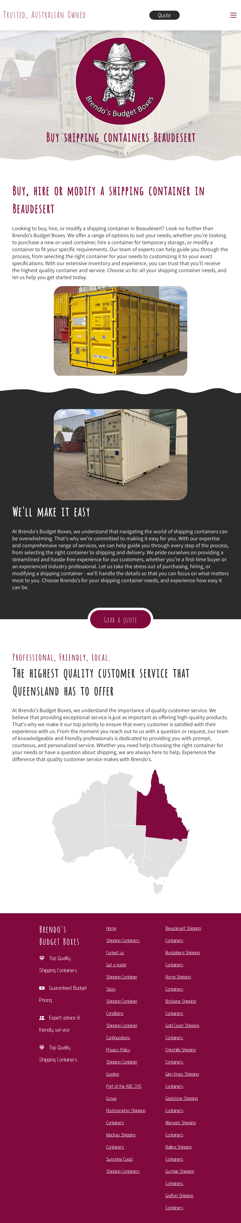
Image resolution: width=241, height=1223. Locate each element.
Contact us (115, 952)
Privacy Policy (118, 1050)
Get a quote (116, 965)
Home (111, 928)
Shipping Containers (123, 940)
